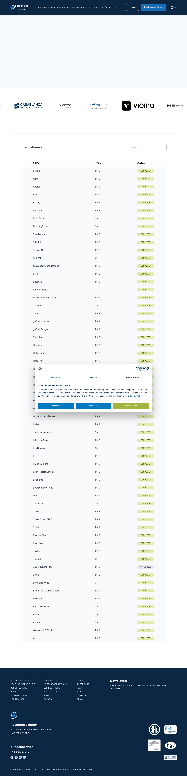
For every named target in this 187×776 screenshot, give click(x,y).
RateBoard (83, 684)
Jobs (79, 692)
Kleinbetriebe (52, 688)
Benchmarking (18, 688)
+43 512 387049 (19, 751)
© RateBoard (16, 769)
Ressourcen (95, 7)
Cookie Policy (136, 396)
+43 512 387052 (19, 733)
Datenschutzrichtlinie (58, 769)
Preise (65, 7)
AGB (28, 769)
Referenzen (50, 692)
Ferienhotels (51, 680)
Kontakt (81, 695)
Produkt (42, 7)
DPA (90, 769)
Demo (80, 699)
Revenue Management (23, 684)
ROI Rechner (17, 699)
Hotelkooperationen (56, 684)
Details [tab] (93, 377)
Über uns (110, 7)
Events (48, 699)
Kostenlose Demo (153, 7)
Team (80, 688)
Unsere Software (20, 680)
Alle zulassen (131, 406)
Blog (46, 695)
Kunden (55, 7)
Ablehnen (56, 406)
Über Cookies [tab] (132, 377)
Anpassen (93, 406)
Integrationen (78, 7)
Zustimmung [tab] (54, 377)
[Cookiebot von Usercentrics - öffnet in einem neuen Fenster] (137, 369)
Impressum (39, 769)
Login (132, 7)
